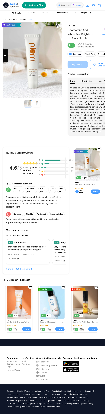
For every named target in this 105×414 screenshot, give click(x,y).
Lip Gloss (45, 394)
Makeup (38, 391)
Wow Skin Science (37, 401)
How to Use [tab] (86, 81)
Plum (30, 19)
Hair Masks (32, 397)
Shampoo (89, 391)
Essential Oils (12, 401)
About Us (26, 364)
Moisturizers (78, 391)
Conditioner (65, 397)
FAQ (9, 367)
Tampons (29, 391)
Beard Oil (82, 397)
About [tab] (72, 81)
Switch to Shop (34, 5)
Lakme (9, 407)
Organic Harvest (23, 404)
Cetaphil (50, 404)
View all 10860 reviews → (19, 269)
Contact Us (12, 361)
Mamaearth (23, 401)
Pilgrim (17, 407)
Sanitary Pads (12, 397)
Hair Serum (55, 394)
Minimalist (76, 404)
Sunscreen (11, 391)
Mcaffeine (35, 404)
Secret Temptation (63, 404)
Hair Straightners (13, 394)
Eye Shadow (54, 397)
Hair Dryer (26, 394)
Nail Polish (84, 394)
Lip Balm (46, 391)
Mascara (23, 397)
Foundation (56, 391)
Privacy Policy (13, 370)
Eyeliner (74, 394)
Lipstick (20, 391)
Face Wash (66, 391)
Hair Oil (74, 397)
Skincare (12, 19)
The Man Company (80, 401)
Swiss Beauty (87, 404)
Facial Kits (66, 394)
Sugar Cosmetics (63, 401)
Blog (24, 361)
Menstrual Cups (53, 407)
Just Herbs (25, 407)
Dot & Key (11, 404)
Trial (4, 19)
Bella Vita (35, 407)
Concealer (36, 394)
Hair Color (43, 397)
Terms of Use (13, 364)
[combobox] (70, 5)
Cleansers (22, 19)
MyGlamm (51, 401)
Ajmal (43, 407)
